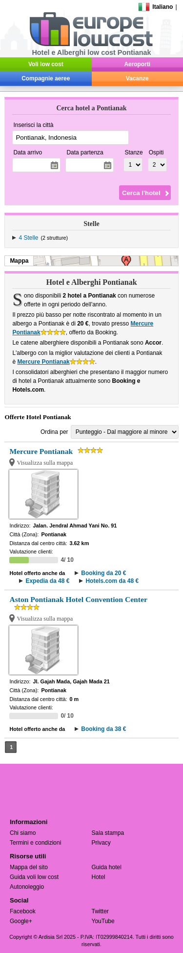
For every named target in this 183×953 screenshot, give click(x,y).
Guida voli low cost (34, 877)
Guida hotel (107, 867)
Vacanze (137, 78)
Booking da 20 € (103, 573)
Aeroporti (137, 64)
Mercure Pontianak (43, 361)
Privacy (101, 842)
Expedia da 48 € (47, 580)
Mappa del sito (29, 867)
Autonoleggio (27, 886)
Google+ (21, 921)
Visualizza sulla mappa (45, 462)
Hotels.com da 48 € (112, 580)
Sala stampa (108, 832)
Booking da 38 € (103, 729)
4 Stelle (28, 237)
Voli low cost (45, 64)
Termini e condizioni (35, 842)
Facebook (23, 911)
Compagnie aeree (45, 78)
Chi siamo (23, 832)
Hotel (98, 877)
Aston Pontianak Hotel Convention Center (78, 599)
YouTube (103, 921)
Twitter (100, 911)
